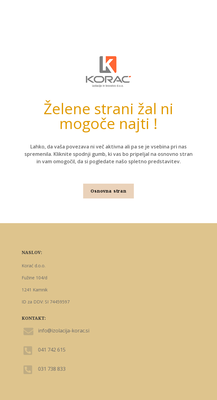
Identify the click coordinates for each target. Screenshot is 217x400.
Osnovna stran (108, 191)
